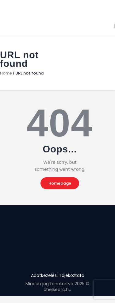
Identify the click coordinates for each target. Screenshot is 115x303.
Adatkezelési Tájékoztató (57, 275)
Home (6, 73)
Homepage (59, 183)
